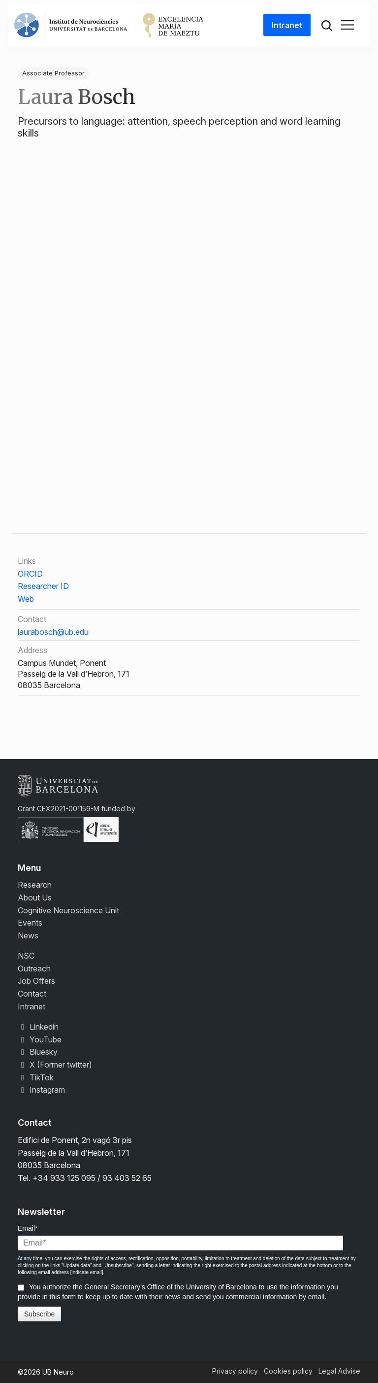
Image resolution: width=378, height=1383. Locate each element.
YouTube (40, 1039)
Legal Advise (339, 1371)
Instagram (41, 1090)
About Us (35, 897)
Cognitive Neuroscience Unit (68, 910)
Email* (27, 1228)
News (28, 935)
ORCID (30, 574)
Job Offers (36, 981)
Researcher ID (43, 586)
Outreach (34, 968)
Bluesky (38, 1052)
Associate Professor (53, 73)
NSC (26, 956)
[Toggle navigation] (347, 25)
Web (26, 599)
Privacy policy (235, 1371)
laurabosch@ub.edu (53, 632)
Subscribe (39, 1314)
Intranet (287, 25)
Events (30, 923)
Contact (32, 994)
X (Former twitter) (55, 1065)
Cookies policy (288, 1371)
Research (35, 885)
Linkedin (38, 1027)
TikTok (36, 1077)
